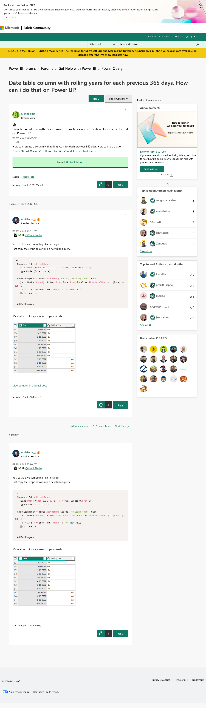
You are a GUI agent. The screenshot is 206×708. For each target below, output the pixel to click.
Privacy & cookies (161, 684)
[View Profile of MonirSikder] (28, 113)
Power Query (112, 68)
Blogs (120, 27)
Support (149, 27)
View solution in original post (30, 387)
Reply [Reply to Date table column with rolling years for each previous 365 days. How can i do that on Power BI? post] (120, 184)
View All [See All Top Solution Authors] (146, 251)
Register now (120, 54)
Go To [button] (189, 36)
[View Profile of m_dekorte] (27, 219)
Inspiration (74, 27)
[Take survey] (152, 169)
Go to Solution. (75, 162)
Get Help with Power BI (77, 68)
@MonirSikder (33, 235)
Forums (58, 27)
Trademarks (198, 684)
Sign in (165, 36)
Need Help (28, 176)
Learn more (10, 17)
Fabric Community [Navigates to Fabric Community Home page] (37, 27)
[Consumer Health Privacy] (46, 696)
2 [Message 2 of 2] (23, 399)
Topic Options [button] (117, 98)
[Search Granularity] (102, 44)
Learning (133, 27)
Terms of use (181, 684)
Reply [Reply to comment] (120, 407)
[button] (96, 98)
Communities (104, 27)
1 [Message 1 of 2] (23, 184)
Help (177, 36)
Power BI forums (22, 68)
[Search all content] (159, 44)
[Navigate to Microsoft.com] (9, 28)
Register (152, 36)
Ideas (88, 27)
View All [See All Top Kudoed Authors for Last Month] (146, 325)
